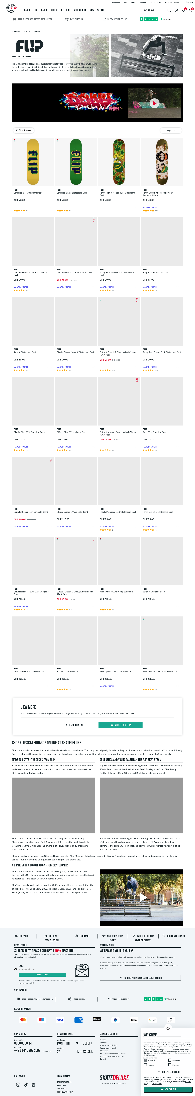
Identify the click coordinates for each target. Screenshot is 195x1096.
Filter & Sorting (22, 130)
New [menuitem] (92, 10)
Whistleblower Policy (65, 1092)
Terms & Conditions (64, 1082)
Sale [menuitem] (101, 10)
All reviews (104, 1051)
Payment (103, 1040)
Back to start (74, 725)
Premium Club (107, 945)
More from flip (120, 725)
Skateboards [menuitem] (40, 10)
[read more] (84, 70)
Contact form (46, 1051)
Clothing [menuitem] (65, 10)
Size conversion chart (108, 1048)
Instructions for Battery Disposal (112, 1056)
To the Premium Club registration (140, 978)
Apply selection (168, 1072)
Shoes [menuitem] (54, 10)
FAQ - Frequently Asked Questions (113, 1053)
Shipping (21, 936)
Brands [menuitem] (26, 10)
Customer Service (173, 936)
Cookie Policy (62, 1089)
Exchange (82, 936)
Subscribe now (42, 975)
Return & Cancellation (108, 1045)
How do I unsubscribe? (26, 983)
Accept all (168, 1089)
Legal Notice (63, 1076)
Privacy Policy (62, 1086)
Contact (103, 1059)
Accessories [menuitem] (80, 10)
